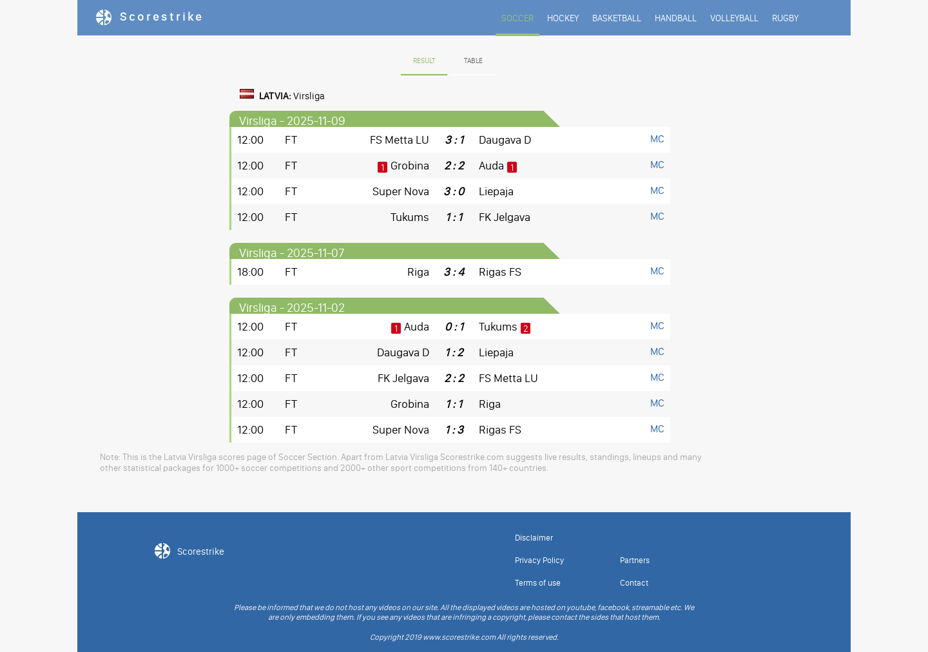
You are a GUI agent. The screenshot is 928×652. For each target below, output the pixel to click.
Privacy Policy (539, 560)
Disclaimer (534, 537)
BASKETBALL (616, 18)
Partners (635, 560)
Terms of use (538, 583)
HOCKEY (563, 18)
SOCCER (517, 18)
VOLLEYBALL (734, 18)
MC (657, 139)
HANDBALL (676, 18)
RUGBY (785, 18)
